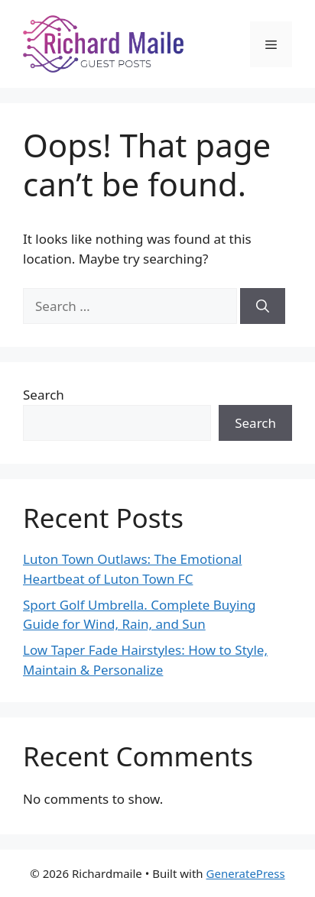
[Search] (262, 306)
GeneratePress (245, 873)
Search (43, 394)
